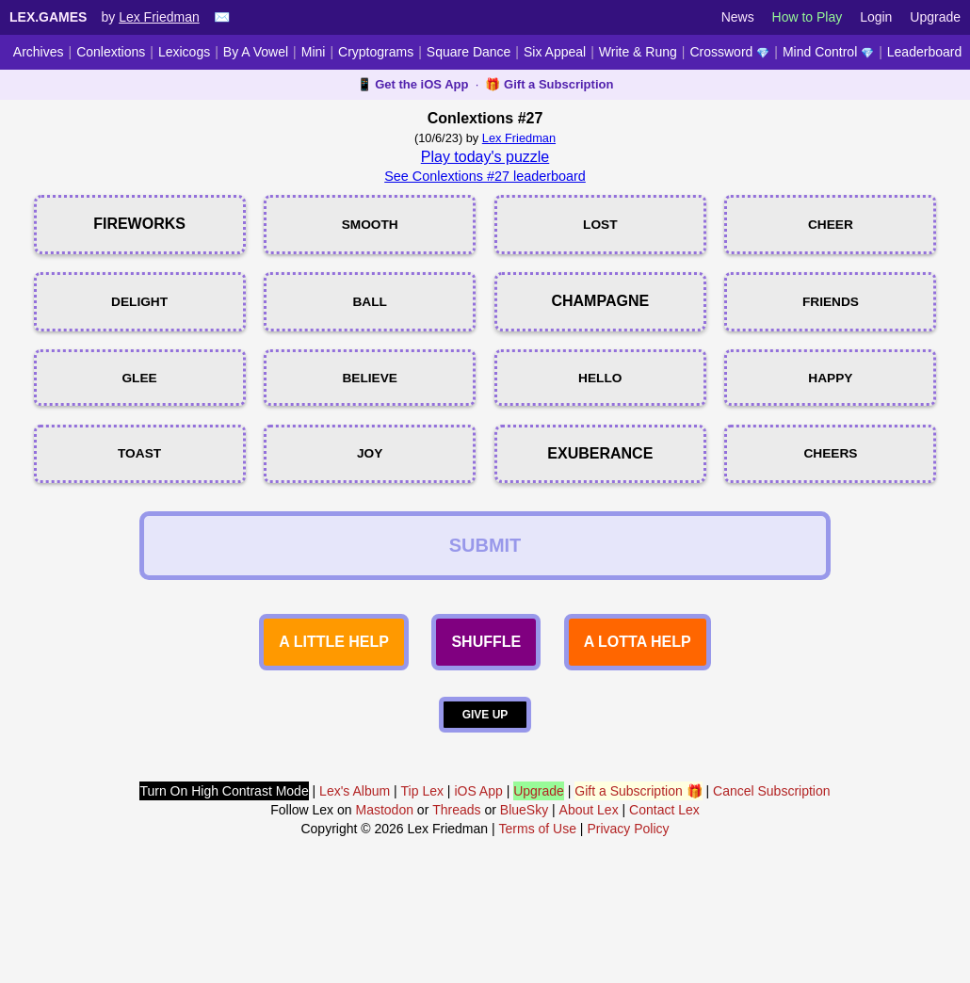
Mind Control (828, 51)
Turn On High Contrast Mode (223, 888)
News (737, 16)
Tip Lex (422, 888)
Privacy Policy (628, 926)
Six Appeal (555, 51)
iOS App (478, 888)
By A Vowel (255, 51)
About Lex (589, 907)
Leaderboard (924, 51)
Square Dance (469, 51)
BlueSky (524, 907)
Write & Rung (638, 51)
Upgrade (935, 16)
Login (876, 16)
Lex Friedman (159, 16)
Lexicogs (184, 51)
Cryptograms (375, 51)
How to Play (807, 16)
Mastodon (383, 907)
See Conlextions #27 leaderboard (485, 176)
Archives (38, 51)
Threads (456, 907)
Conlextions (110, 51)
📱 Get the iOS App (413, 84)
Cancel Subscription (772, 888)
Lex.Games (48, 16)
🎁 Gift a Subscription (549, 84)
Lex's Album (354, 888)
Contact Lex (664, 907)
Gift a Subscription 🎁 (638, 888)
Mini (313, 51)
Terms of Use (537, 926)
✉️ (222, 16)
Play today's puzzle (485, 157)
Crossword (729, 51)
